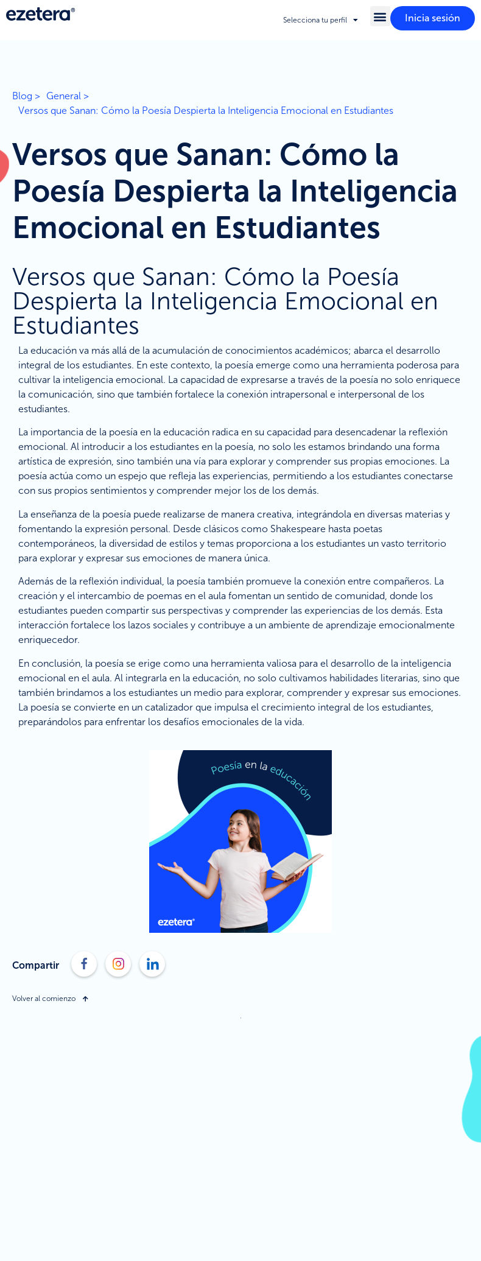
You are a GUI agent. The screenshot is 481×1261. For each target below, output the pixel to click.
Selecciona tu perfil (320, 20)
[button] (380, 16)
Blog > (26, 96)
